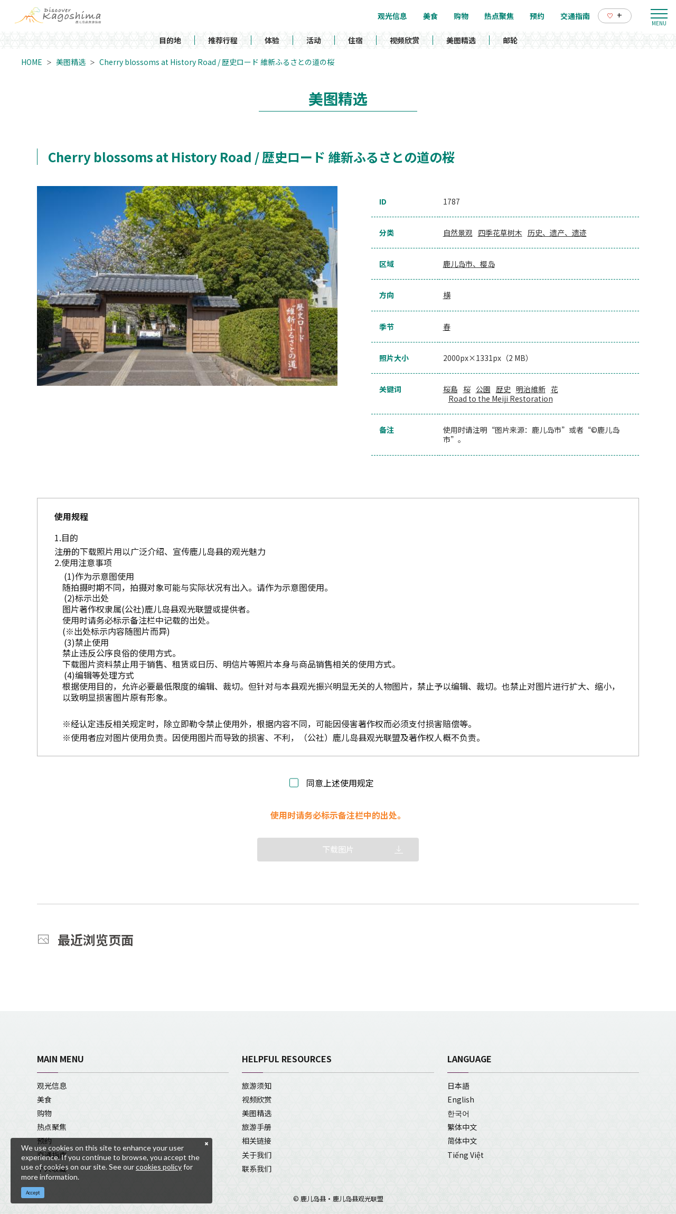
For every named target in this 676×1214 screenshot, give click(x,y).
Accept (33, 1192)
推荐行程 (223, 40)
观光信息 (52, 1085)
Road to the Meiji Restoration (500, 398)
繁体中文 (462, 1127)
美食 (44, 1099)
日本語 (458, 1085)
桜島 (450, 389)
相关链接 (256, 1140)
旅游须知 (256, 1085)
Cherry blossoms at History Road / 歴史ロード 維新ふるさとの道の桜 (216, 62)
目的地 (170, 40)
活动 (313, 40)
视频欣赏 (404, 40)
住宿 (355, 40)
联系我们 (256, 1168)
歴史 (503, 389)
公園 (483, 389)
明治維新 (531, 389)
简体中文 (462, 1140)
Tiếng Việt (465, 1155)
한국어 (458, 1113)
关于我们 (256, 1155)
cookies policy (159, 1166)
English (460, 1099)
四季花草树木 (500, 232)
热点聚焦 (52, 1127)
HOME (31, 62)
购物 (44, 1113)
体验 (272, 40)
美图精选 (461, 40)
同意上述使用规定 (340, 783)
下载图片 (338, 849)
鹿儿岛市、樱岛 (469, 263)
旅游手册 (256, 1127)
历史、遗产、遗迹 (557, 232)
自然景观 (458, 232)
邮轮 (510, 40)
